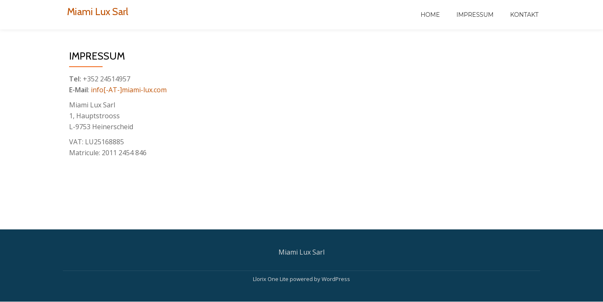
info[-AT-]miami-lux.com (129, 89)
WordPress (336, 279)
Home (430, 14)
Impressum (475, 14)
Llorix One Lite (271, 279)
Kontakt (524, 14)
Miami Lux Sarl (97, 11)
